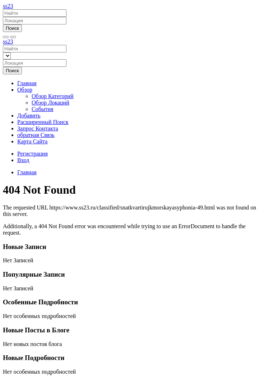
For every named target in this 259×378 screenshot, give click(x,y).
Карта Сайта (32, 141)
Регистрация (32, 154)
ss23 (8, 6)
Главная (27, 83)
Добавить (29, 115)
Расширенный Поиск (43, 122)
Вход (23, 160)
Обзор (24, 90)
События (42, 109)
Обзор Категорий (52, 96)
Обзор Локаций (50, 103)
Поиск (12, 28)
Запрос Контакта (37, 128)
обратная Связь (36, 135)
